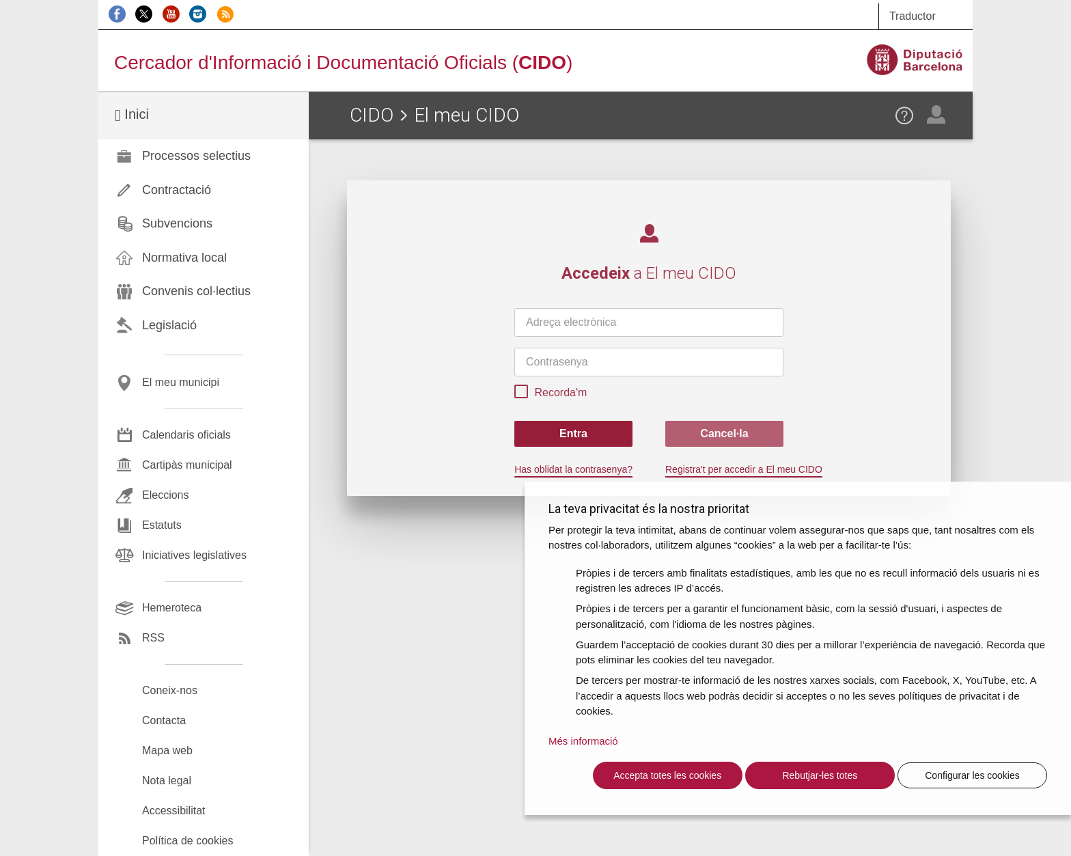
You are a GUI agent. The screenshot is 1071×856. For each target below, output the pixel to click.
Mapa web (167, 750)
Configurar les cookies (972, 775)
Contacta (164, 720)
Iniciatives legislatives (194, 555)
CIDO (371, 115)
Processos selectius (196, 156)
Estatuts (162, 525)
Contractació (176, 190)
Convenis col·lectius (196, 291)
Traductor (912, 16)
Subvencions (177, 223)
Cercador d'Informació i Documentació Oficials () (343, 62)
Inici (132, 115)
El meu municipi (180, 382)
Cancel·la (724, 433)
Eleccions (165, 495)
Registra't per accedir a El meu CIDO (743, 469)
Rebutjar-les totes (819, 775)
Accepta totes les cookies (667, 775)
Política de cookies (187, 840)
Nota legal (166, 780)
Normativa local (184, 257)
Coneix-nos (169, 690)
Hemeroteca (171, 607)
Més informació (583, 741)
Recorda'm (550, 393)
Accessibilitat (173, 810)
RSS (153, 638)
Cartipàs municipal (187, 465)
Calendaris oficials (186, 435)
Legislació (169, 325)
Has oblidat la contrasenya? (573, 469)
